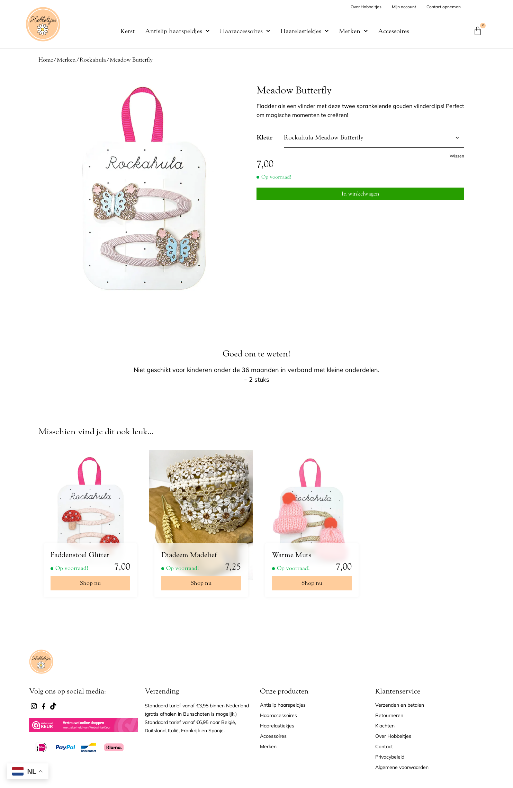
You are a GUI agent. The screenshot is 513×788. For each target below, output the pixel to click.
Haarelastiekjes (304, 31)
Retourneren (389, 715)
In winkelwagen (360, 192)
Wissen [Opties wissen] (457, 155)
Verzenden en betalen (399, 705)
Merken (353, 31)
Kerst (127, 31)
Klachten (385, 726)
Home (45, 59)
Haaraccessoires (245, 31)
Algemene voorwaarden (402, 767)
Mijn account (404, 6)
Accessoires (393, 31)
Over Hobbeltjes (366, 6)
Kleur (264, 138)
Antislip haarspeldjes (177, 31)
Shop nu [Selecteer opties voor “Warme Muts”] (312, 583)
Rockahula (93, 59)
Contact (384, 746)
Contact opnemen (443, 6)
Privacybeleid (389, 757)
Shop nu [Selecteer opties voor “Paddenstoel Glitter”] (90, 583)
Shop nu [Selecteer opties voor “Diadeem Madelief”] (201, 583)
